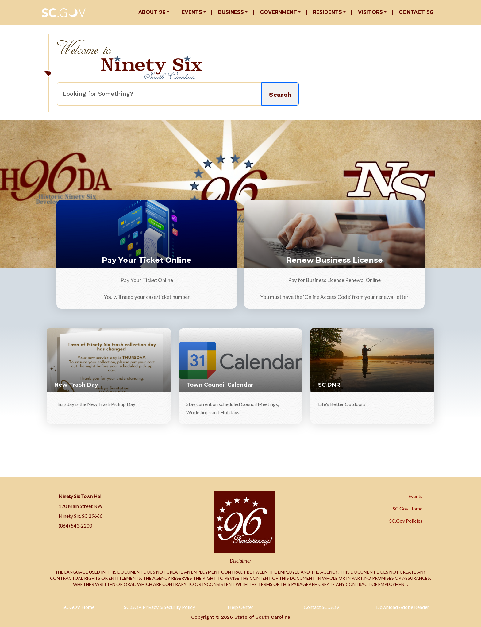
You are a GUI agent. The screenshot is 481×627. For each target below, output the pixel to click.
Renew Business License (334, 260)
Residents (327, 12)
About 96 (152, 12)
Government (278, 12)
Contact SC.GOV (322, 607)
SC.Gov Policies (405, 521)
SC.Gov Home (407, 508)
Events (192, 12)
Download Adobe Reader (402, 607)
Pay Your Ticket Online (146, 260)
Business (231, 12)
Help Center (240, 607)
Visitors (370, 12)
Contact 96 (416, 12)
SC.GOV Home (78, 607)
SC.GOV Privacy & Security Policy (159, 607)
